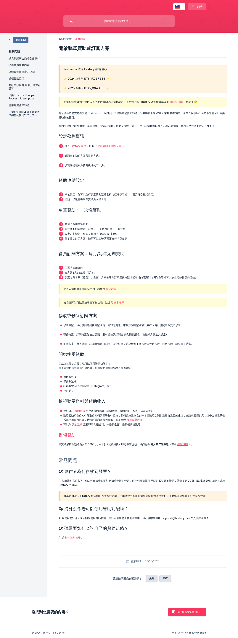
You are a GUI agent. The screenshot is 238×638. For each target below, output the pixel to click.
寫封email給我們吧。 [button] (190, 611)
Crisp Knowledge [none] (195, 632)
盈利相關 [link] (80, 38)
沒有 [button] (165, 578)
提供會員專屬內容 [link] (19, 65)
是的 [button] (151, 578)
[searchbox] (119, 21)
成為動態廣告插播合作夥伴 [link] (24, 58)
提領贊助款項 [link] (16, 78)
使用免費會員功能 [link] (19, 105)
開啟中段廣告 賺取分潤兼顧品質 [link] (25, 87)
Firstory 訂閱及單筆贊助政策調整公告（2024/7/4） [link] (24, 113)
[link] (18, 40)
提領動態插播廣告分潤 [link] (22, 71)
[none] (179, 6)
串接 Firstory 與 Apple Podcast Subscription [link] (22, 97)
